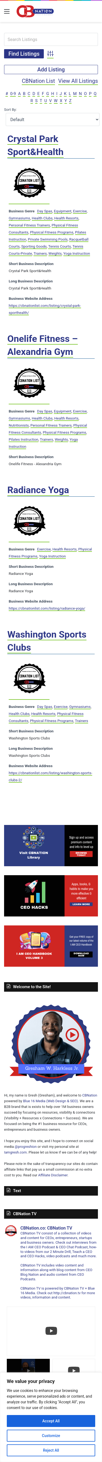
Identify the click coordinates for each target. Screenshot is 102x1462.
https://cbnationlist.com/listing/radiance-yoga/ (47, 608)
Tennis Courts (59, 246)
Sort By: (10, 109)
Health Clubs (42, 218)
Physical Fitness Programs (51, 232)
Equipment (62, 211)
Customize (51, 1435)
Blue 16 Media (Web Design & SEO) (50, 1101)
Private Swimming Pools (47, 239)
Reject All (51, 1450)
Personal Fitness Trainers (29, 225)
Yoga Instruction (76, 253)
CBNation (89, 1095)
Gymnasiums (19, 218)
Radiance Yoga (38, 489)
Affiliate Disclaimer (52, 1175)
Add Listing (51, 69)
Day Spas (44, 211)
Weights (55, 253)
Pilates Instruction (23, 439)
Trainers (40, 253)
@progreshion (26, 1147)
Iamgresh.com (15, 1152)
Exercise (79, 211)
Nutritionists (19, 425)
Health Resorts (66, 218)
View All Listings (78, 81)
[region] (51, 1417)
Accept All (51, 1421)
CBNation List (38, 81)
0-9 (13, 93)
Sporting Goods (34, 246)
